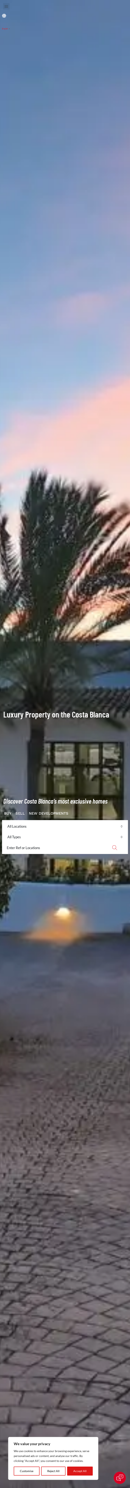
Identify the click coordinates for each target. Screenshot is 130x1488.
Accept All (80, 1471)
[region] (53, 1458)
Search (114, 847)
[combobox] (65, 826)
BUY (7, 813)
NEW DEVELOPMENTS (48, 813)
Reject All (53, 1471)
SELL (20, 813)
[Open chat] (120, 1478)
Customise (26, 1471)
